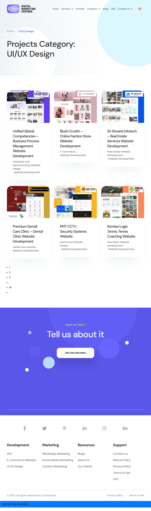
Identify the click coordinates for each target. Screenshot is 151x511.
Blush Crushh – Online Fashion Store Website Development (75, 138)
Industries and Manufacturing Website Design (26, 165)
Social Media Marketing (57, 460)
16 (10, 287)
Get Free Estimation (75, 353)
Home (55, 8)
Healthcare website (24, 247)
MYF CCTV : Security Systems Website (73, 231)
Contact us (123, 8)
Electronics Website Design (71, 243)
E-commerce (68, 151)
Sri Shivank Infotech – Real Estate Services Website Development (122, 138)
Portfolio (80, 8)
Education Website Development (118, 243)
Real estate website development (118, 153)
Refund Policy (122, 460)
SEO (9, 454)
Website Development (27, 172)
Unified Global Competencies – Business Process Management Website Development (26, 143)
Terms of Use (121, 473)
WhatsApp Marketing (56, 454)
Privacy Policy (122, 466)
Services (65, 8)
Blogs (106, 8)
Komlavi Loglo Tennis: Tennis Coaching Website (121, 231)
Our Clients (85, 466)
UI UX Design (15, 466)
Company (92, 8)
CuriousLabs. (48, 495)
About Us (84, 460)
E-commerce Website (21, 460)
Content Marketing (54, 466)
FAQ (113, 8)
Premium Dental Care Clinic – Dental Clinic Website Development (28, 234)
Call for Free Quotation (15, 504)
